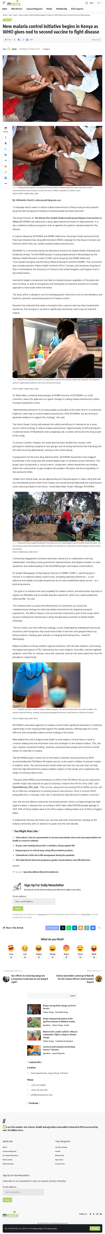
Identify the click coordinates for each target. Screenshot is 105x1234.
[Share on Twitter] (19, 40)
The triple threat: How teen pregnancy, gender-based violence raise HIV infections (56, 863)
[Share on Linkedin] (6, 158)
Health (7, 20)
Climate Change (49, 1017)
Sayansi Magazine (60, 1059)
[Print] (27, 40)
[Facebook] (90, 1221)
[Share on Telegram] (6, 164)
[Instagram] (97, 1221)
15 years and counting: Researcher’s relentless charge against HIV (48, 848)
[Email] (6, 171)
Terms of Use (54, 1228)
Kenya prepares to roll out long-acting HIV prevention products (47, 853)
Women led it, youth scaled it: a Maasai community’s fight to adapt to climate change (60, 1039)
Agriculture (47, 1030)
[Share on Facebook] (14, 40)
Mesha (15, 49)
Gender (69, 1030)
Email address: (34, 903)
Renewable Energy (63, 1017)
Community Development (66, 1046)
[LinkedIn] (100, 1221)
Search (72, 1000)
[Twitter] (93, 1221)
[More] (31, 40)
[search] (86, 3)
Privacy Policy (39, 1228)
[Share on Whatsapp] (6, 151)
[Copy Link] (23, 40)
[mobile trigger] (5, 3)
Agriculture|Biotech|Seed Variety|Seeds (41, 875)
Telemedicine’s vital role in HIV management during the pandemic (48, 858)
